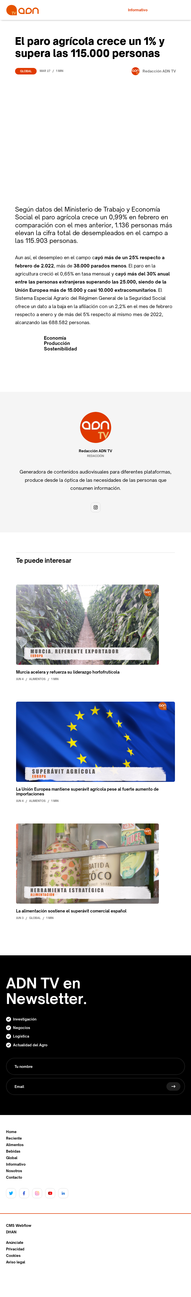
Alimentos (15, 1145)
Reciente (14, 1138)
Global (26, 71)
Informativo (16, 1164)
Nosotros (14, 1171)
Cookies (13, 1255)
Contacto (14, 1177)
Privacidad (15, 1249)
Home (11, 1132)
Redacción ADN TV (95, 451)
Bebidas (13, 1151)
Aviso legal (15, 1262)
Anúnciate (14, 1242)
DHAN (11, 1232)
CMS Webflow (18, 1225)
